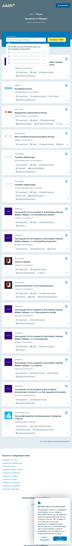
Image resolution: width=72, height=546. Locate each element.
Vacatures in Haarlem (10, 476)
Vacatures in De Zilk (10, 460)
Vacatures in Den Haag (11, 489)
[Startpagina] (8, 5)
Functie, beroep (10, 36)
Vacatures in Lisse (9, 466)
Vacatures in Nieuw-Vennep (13, 469)
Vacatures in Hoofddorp (11, 473)
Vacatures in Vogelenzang (12, 463)
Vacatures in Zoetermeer (12, 486)
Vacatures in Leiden (10, 479)
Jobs (31, 14)
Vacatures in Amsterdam (11, 482)
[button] (57, 40)
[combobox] (26, 40)
